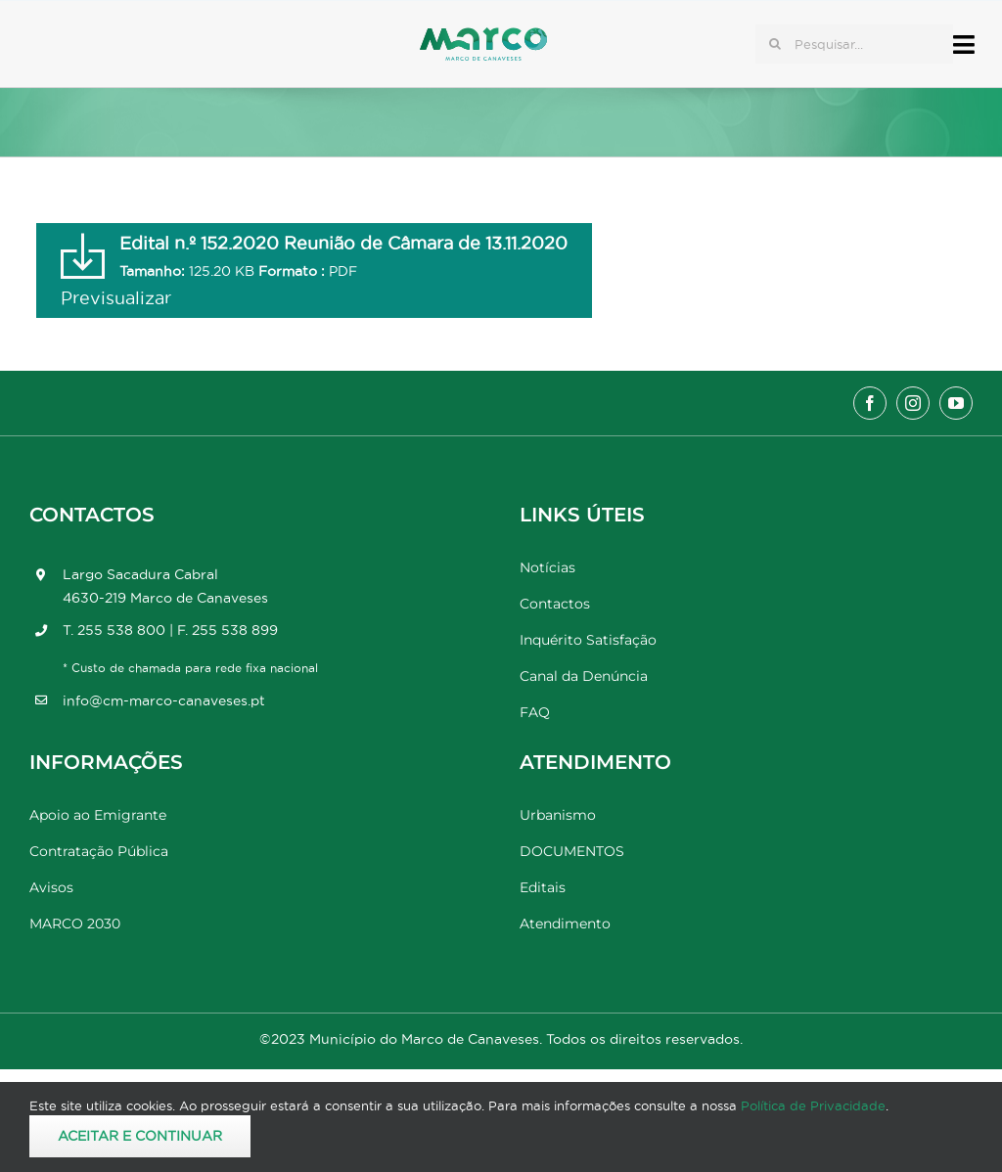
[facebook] (870, 403)
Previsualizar (116, 298)
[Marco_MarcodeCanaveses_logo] (483, 35)
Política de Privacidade (813, 1105)
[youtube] (956, 403)
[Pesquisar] (775, 44)
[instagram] (913, 403)
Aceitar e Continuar (140, 1136)
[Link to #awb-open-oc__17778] (964, 44)
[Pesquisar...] (854, 44)
